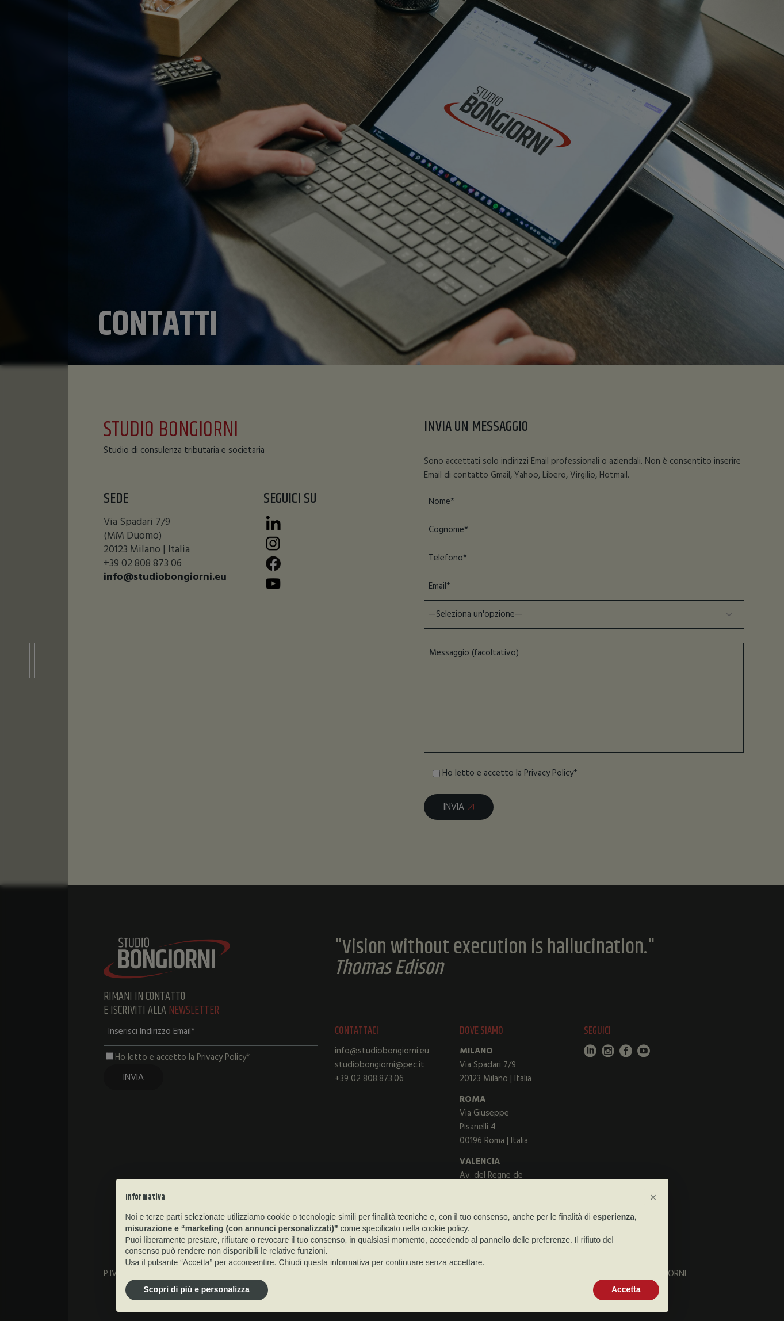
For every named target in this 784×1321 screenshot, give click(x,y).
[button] (653, 1197)
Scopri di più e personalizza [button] (197, 1289)
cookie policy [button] (444, 1228)
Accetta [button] (626, 1289)
